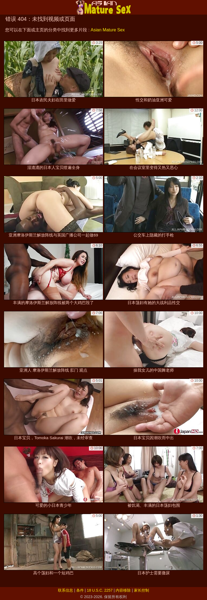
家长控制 (141, 590)
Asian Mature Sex (108, 30)
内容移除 (123, 590)
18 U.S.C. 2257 (100, 590)
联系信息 (65, 590)
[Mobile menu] (5, 7)
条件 (80, 590)
